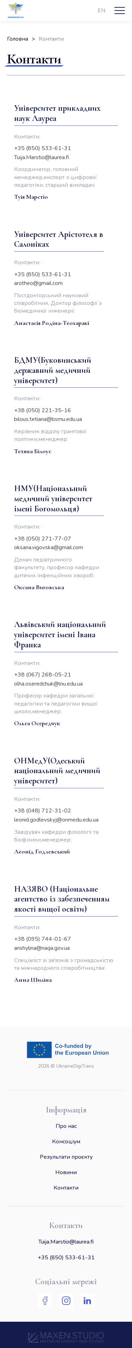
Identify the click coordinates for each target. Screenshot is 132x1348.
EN (101, 10)
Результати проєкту (66, 1156)
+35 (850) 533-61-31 (66, 1257)
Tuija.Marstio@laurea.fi (66, 1241)
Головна (17, 39)
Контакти (66, 1187)
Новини (66, 1172)
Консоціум (66, 1141)
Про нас (66, 1126)
